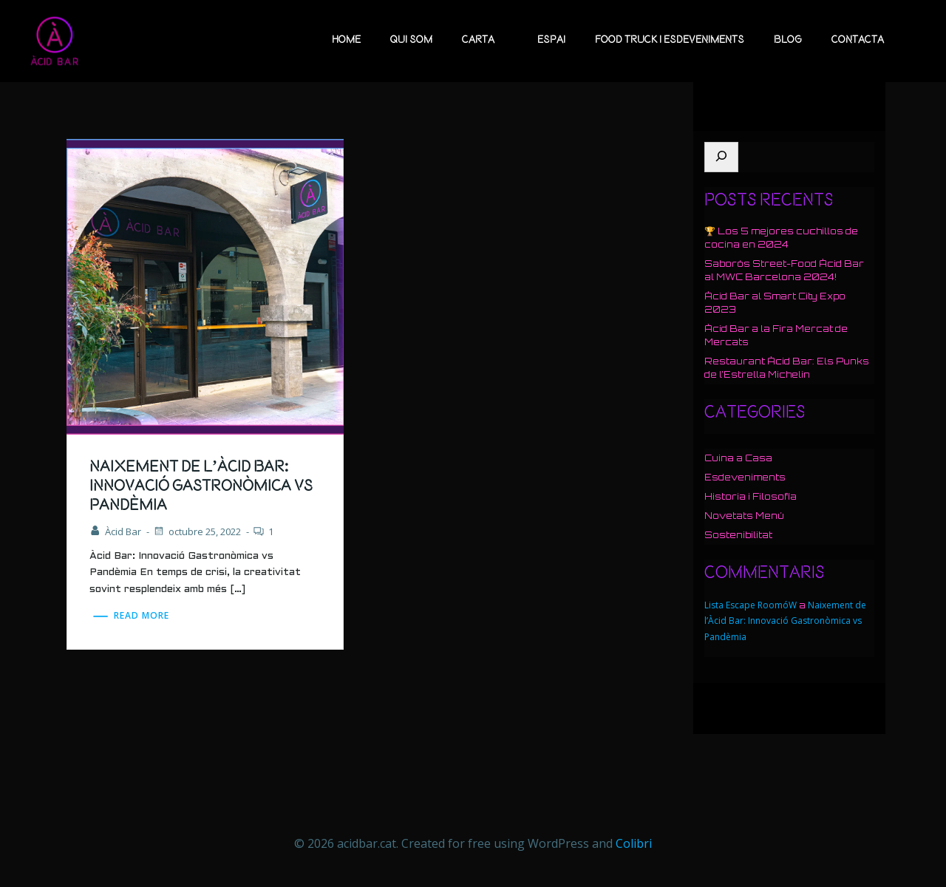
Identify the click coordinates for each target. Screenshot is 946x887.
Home (346, 40)
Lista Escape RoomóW (750, 605)
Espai (551, 40)
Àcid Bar (115, 531)
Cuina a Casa (738, 457)
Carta (485, 40)
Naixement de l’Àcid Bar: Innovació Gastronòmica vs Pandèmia (785, 621)
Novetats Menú (744, 515)
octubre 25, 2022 (197, 531)
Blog (788, 40)
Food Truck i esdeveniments (669, 40)
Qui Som (411, 40)
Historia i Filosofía (750, 496)
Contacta (857, 40)
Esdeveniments (745, 477)
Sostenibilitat (738, 534)
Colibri (634, 843)
